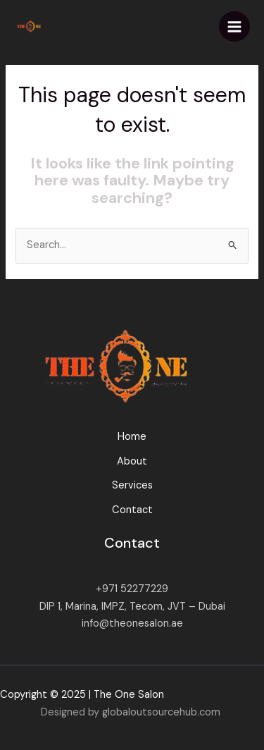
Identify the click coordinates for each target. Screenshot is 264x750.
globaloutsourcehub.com (161, 712)
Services (132, 485)
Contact (132, 510)
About (132, 461)
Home (132, 436)
